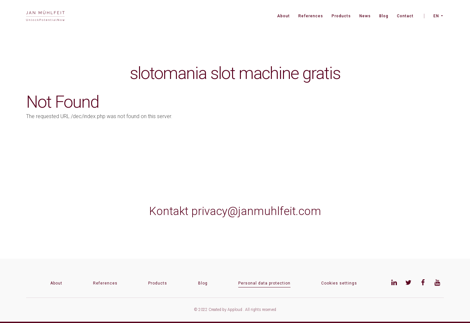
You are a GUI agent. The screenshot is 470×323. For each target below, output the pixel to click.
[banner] (45, 16)
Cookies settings (339, 283)
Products (341, 16)
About (283, 16)
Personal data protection (264, 283)
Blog (383, 16)
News (365, 16)
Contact (405, 16)
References (310, 16)
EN (436, 16)
